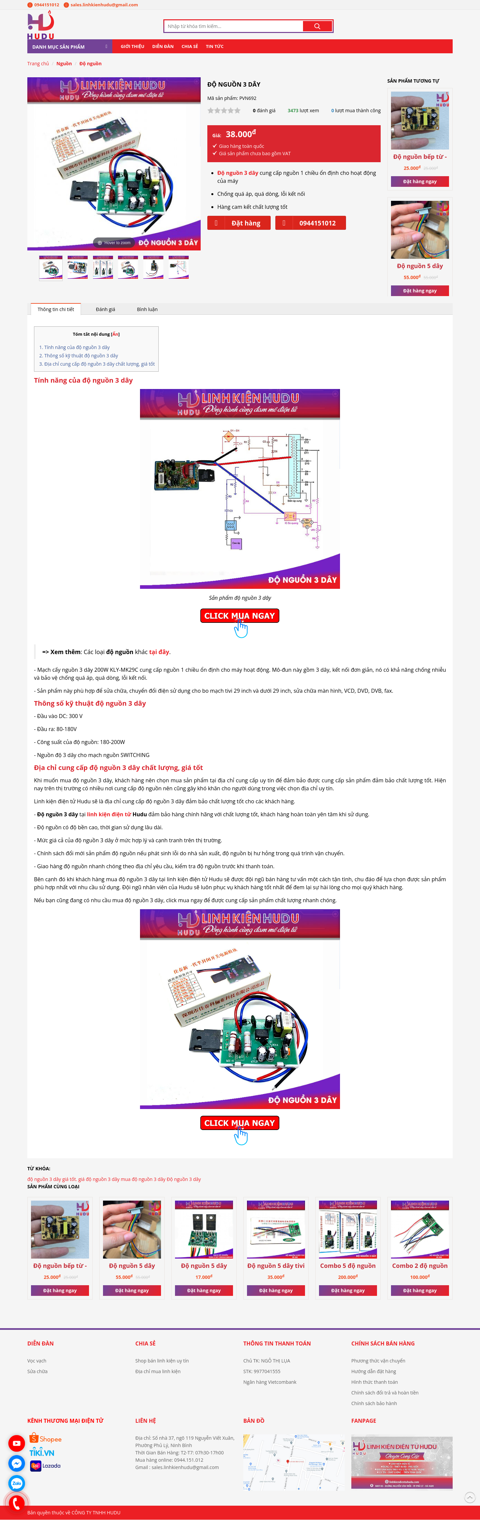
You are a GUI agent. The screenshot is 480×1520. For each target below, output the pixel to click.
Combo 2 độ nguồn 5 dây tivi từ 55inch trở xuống (419, 1266)
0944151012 (43, 5)
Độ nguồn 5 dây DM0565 (204, 1266)
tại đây (159, 652)
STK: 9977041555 (261, 1371)
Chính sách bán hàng (383, 1343)
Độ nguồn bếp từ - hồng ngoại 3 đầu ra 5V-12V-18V (420, 157)
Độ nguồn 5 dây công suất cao (420, 266)
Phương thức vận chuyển (378, 1361)
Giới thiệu (132, 47)
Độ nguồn (90, 64)
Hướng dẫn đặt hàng (373, 1371)
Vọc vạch (36, 1361)
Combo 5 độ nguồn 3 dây (348, 1266)
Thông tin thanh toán (277, 1343)
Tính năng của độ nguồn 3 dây (77, 347)
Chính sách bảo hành (374, 1403)
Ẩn (115, 334)
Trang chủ (38, 64)
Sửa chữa (37, 1371)
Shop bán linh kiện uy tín (162, 1361)
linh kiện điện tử (109, 814)
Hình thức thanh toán (374, 1382)
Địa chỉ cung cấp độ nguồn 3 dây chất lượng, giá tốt (99, 364)
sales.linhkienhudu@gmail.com (101, 5)
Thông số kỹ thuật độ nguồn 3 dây (81, 356)
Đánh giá (105, 309)
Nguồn (64, 64)
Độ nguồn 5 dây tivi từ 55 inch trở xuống (276, 1266)
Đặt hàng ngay (420, 182)
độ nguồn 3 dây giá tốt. (52, 1179)
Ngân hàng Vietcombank (269, 1382)
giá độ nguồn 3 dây (99, 1179)
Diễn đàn (163, 47)
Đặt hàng (234, 223)
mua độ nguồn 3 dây (143, 1179)
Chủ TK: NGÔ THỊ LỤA (266, 1361)
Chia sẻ (190, 47)
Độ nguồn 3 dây (184, 1179)
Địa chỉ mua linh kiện (158, 1371)
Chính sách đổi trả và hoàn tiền (385, 1393)
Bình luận (147, 309)
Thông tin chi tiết (56, 309)
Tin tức (215, 47)
